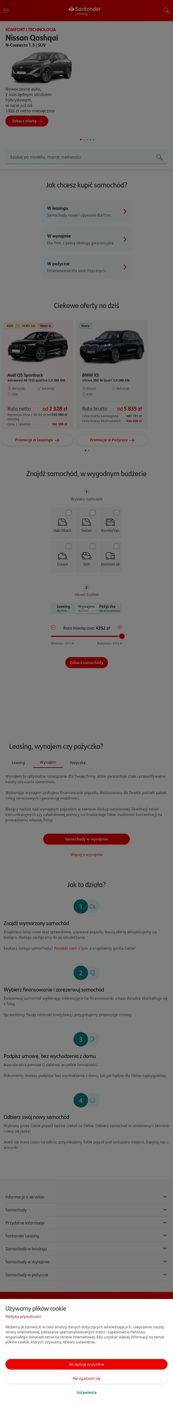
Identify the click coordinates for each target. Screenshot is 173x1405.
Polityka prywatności (23, 1316)
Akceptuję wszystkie (86, 1364)
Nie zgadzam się (86, 1378)
